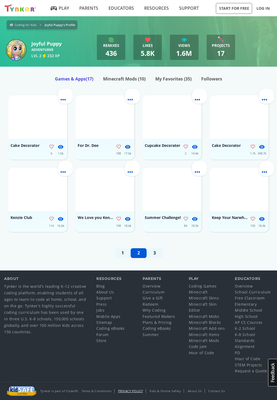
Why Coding (154, 310)
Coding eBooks (110, 328)
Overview (151, 286)
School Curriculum (253, 292)
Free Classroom (250, 298)
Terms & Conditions (96, 391)
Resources (156, 8)
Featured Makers (159, 316)
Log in (263, 8)
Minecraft (198, 292)
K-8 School (245, 334)
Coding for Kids (26, 25)
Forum (102, 334)
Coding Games (203, 286)
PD (237, 352)
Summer (151, 334)
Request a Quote (251, 370)
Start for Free (234, 8)
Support (189, 8)
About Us (105, 292)
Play (60, 8)
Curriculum (153, 292)
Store (101, 340)
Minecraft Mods (124, 79)
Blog (100, 286)
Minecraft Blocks (205, 322)
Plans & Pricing (157, 322)
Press (101, 304)
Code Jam (198, 346)
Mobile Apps (108, 316)
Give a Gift (153, 298)
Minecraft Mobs (204, 316)
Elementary (246, 304)
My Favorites (173, 79)
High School (246, 316)
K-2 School (245, 328)
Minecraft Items (204, 334)
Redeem (150, 304)
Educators (121, 8)
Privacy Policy (130, 391)
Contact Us (216, 391)
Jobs (100, 310)
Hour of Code (201, 352)
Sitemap (104, 322)
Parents (88, 8)
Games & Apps (74, 79)
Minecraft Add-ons (207, 328)
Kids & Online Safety (165, 391)
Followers (211, 79)
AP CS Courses (249, 322)
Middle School (248, 310)
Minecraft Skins (204, 298)
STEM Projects (248, 364)
